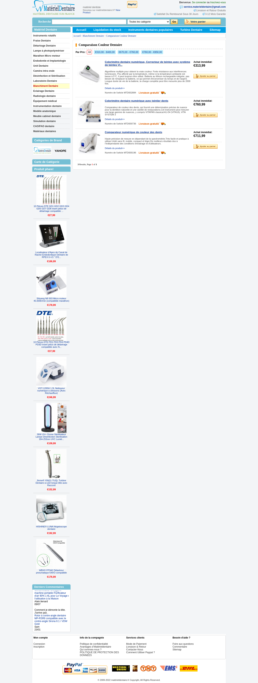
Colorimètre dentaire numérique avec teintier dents (136, 100)
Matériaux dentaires (44, 131)
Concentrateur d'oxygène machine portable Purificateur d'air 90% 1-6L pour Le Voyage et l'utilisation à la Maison (52, 597)
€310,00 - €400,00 (104, 52)
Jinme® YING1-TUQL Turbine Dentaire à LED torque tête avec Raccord (51, 482)
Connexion (39, 644)
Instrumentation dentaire (47, 106)
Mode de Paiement (136, 644)
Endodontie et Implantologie (49, 60)
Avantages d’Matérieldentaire (95, 646)
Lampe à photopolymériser (48, 50)
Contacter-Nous (134, 649)
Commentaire (180, 646)
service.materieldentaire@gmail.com (205, 6)
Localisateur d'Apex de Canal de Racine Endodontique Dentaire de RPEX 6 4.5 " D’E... (51, 254)
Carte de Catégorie (46, 162)
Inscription (39, 646)
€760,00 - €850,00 (152, 52)
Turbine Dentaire (191, 29)
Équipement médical (45, 101)
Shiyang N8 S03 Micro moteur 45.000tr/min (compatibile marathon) (51, 299)
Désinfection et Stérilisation (49, 76)
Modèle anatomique (44, 111)
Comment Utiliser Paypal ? (140, 652)
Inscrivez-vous (218, 2)
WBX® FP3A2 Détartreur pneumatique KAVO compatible (51, 571)
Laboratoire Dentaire (45, 81)
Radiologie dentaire (44, 96)
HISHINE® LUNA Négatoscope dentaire (51, 527)
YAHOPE (60, 150)
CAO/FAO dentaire (43, 126)
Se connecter (199, 2)
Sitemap (215, 29)
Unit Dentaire (40, 65)
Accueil (81, 29)
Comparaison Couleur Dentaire (121, 35)
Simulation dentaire (44, 121)
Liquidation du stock (107, 29)
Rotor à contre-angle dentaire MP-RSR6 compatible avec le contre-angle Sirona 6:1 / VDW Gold (50, 623)
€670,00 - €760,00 (128, 52)
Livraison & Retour (136, 646)
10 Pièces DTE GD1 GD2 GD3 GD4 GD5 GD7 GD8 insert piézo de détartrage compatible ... (51, 208)
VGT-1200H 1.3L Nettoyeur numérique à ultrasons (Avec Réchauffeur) (51, 390)
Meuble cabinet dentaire (47, 116)
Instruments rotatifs (44, 35)
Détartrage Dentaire (44, 45)
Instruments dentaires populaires (150, 29)
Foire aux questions (183, 644)
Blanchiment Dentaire (45, 86)
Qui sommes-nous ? (90, 649)
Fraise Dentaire (42, 40)
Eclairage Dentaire (43, 91)
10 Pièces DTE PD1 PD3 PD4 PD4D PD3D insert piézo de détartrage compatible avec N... (51, 344)
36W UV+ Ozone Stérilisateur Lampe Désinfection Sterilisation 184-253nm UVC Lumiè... (51, 436)
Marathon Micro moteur (46, 55)
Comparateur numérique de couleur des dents (133, 132)
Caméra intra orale (43, 70)
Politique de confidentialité (94, 644)
